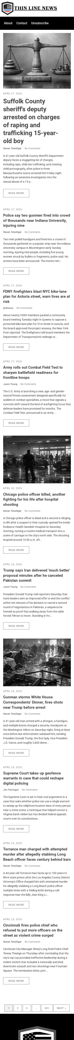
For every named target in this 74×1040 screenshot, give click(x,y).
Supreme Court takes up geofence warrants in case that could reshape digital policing (33, 778)
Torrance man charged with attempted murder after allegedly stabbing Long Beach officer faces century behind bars (37, 854)
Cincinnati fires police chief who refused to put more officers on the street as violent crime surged (32, 930)
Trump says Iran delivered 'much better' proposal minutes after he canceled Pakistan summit (36, 575)
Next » (61, 1008)
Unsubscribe (40, 23)
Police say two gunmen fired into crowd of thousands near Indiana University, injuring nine (36, 220)
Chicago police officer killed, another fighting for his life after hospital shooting (34, 499)
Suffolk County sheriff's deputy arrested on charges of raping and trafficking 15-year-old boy (31, 121)
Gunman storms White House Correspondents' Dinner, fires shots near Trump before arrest (33, 702)
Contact (21, 23)
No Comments (32, 148)
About (8, 23)
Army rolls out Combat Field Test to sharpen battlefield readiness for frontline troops (33, 372)
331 (47, 1008)
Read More (16, 193)
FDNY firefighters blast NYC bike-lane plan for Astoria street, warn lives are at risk (36, 296)
